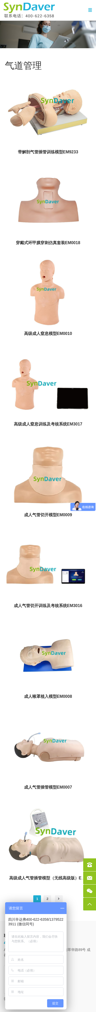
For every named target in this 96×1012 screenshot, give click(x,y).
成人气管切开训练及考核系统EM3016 (48, 605)
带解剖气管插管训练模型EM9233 (48, 152)
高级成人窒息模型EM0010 (48, 333)
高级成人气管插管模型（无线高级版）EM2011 (51, 878)
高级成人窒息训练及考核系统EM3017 (48, 424)
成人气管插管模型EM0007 (48, 787)
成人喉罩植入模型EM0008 (48, 696)
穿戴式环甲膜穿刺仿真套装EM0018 (48, 243)
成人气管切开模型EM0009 (48, 515)
